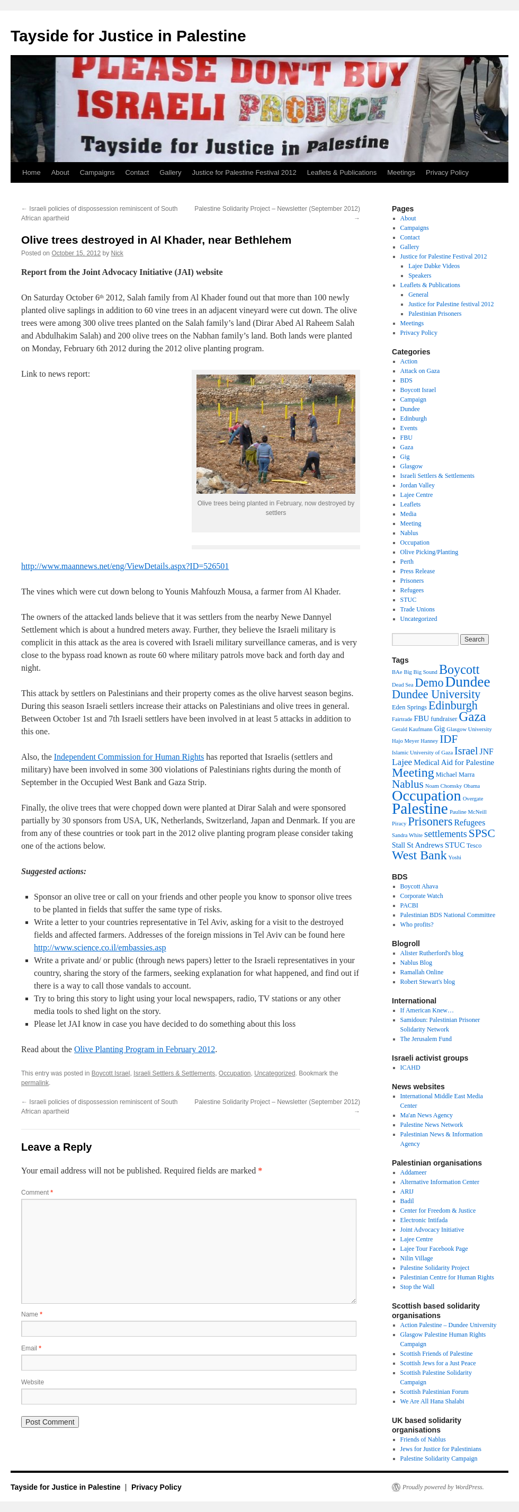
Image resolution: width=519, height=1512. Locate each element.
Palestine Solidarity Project (435, 1267)
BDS (406, 380)
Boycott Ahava (419, 886)
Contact (137, 172)
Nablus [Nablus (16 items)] (408, 784)
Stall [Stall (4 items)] (398, 845)
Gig (405, 456)
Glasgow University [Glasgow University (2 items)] (469, 729)
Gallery (170, 172)
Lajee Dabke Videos (434, 266)
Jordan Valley (417, 485)
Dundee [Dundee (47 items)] (467, 682)
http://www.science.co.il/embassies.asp (100, 947)
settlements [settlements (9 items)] (445, 834)
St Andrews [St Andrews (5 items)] (425, 845)
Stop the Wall (417, 1287)
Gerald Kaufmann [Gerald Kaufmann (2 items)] (412, 729)
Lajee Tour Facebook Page (434, 1248)
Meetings (401, 172)
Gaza (407, 447)
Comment (37, 1192)
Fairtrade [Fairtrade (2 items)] (402, 719)
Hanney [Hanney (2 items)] (429, 741)
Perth (407, 561)
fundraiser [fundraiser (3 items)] (444, 719)
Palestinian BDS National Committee (448, 915)
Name (31, 1314)
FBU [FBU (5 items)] (421, 718)
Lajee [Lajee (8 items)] (402, 762)
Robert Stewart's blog (427, 981)
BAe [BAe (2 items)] (397, 672)
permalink (35, 1083)
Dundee (410, 409)
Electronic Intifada (424, 1220)
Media (408, 514)
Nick (117, 253)
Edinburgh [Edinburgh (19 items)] (453, 705)
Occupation (235, 1073)
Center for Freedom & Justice (438, 1210)
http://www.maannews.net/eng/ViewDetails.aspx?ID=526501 (125, 566)
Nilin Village (416, 1258)
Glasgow (411, 466)
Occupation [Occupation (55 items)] (426, 795)
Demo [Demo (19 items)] (429, 682)
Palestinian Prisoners (434, 313)
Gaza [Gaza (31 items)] (472, 716)
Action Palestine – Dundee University (448, 1325)
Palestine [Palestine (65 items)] (420, 808)
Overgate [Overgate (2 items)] (473, 799)
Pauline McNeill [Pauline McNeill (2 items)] (468, 812)
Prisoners (412, 580)
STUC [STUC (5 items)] (455, 845)
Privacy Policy (447, 172)
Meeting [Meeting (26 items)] (413, 772)
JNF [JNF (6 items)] (487, 751)
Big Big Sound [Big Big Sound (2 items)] (420, 672)
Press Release (417, 571)
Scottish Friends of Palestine (436, 1353)
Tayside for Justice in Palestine (128, 36)
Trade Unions (417, 609)
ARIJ (407, 1191)
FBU (406, 437)
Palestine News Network (431, 1124)
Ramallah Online (422, 972)
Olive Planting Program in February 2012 (144, 1049)
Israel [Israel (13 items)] (466, 751)
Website (32, 1382)
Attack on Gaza (420, 371)
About (60, 172)
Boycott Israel (111, 1073)
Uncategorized (274, 1073)
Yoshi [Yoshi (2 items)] (455, 857)
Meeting (411, 523)
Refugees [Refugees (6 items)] (469, 822)
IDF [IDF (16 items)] (449, 739)
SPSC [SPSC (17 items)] (482, 833)
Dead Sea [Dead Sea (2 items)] (403, 685)
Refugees (412, 590)
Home (31, 172)
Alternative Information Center (439, 1182)
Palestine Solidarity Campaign (439, 1458)
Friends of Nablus (423, 1439)
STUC (408, 599)
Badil (407, 1201)
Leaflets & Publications (342, 172)
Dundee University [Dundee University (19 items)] (436, 694)
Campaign (413, 399)
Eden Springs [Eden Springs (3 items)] (409, 707)
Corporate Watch (421, 896)
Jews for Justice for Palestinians (440, 1449)
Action (409, 361)
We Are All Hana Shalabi (432, 1401)
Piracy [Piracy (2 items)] (399, 823)
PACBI (409, 905)
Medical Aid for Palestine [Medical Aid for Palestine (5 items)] (454, 762)
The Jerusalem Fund (426, 1039)
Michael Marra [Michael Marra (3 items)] (455, 774)
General (418, 294)
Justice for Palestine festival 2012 (451, 304)
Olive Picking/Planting (429, 552)
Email (31, 1348)
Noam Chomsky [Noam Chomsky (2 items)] (443, 786)
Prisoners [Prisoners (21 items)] (430, 821)
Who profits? (417, 924)
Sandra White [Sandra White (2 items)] (407, 835)
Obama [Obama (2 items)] (471, 786)
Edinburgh (413, 418)
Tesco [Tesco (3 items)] (474, 845)
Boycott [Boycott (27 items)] (459, 669)
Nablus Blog (416, 962)
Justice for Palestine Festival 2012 (244, 172)
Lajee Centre (416, 495)
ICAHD (410, 1067)
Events (409, 428)
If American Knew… (427, 1010)
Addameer (413, 1172)
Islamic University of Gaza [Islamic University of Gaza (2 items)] (422, 752)
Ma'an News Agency (426, 1115)
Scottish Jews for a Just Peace (438, 1363)
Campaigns (97, 172)
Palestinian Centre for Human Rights (447, 1277)
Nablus (409, 533)
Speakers (419, 275)
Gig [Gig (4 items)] (439, 729)
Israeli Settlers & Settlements (174, 1073)
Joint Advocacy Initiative (432, 1229)
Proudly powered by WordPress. (443, 1487)
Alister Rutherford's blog (431, 953)
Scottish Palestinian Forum (434, 1391)
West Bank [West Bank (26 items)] (419, 855)
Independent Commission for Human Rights (129, 756)
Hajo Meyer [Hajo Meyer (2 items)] (405, 741)
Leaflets (410, 504)
